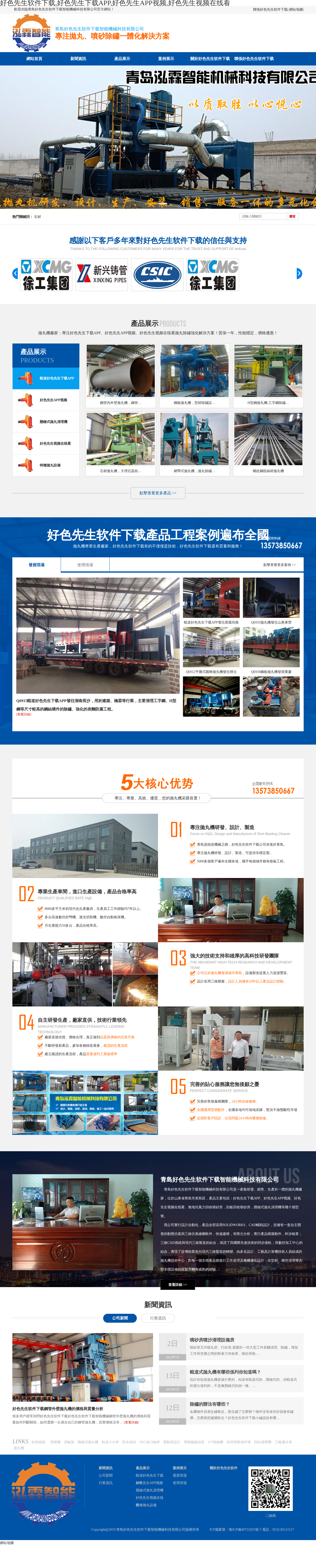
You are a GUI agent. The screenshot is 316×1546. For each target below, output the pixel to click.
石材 (37, 217)
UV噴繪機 (215, 1442)
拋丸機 (19, 1448)
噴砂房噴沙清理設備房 (212, 1339)
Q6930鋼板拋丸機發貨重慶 (271, 672)
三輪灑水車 (283, 1442)
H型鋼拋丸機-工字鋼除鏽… (268, 403)
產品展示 (122, 59)
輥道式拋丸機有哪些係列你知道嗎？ (225, 1372)
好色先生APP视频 (42, 400)
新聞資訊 (78, 59)
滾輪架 (69, 1442)
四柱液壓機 (262, 1442)
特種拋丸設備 (39, 465)
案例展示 (166, 59)
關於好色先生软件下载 (210, 59)
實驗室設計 (171, 1442)
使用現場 (85, 565)
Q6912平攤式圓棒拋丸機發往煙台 (211, 672)
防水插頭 (129, 1442)
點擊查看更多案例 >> (279, 565)
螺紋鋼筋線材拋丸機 (268, 471)
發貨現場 (36, 565)
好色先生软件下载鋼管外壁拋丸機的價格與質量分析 (57, 1409)
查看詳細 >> (177, 1285)
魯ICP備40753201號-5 (245, 1529)
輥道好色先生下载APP (46, 378)
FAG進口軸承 (149, 1442)
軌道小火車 (110, 1442)
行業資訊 (158, 1318)
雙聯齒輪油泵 (194, 1442)
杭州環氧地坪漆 (239, 1442)
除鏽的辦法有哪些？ (210, 1404)
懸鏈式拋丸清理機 (42, 422)
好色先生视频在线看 (44, 443)
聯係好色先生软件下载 (270, 9)
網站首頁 (34, 59)
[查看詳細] (23, 714)
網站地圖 (296, 9)
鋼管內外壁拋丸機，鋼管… (120, 403)
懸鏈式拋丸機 (88, 1442)
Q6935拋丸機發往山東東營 (271, 622)
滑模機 (55, 1442)
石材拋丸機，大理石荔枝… (120, 471)
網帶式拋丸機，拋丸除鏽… (194, 471)
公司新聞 (120, 1318)
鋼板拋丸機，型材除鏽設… (194, 403)
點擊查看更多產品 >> (158, 493)
